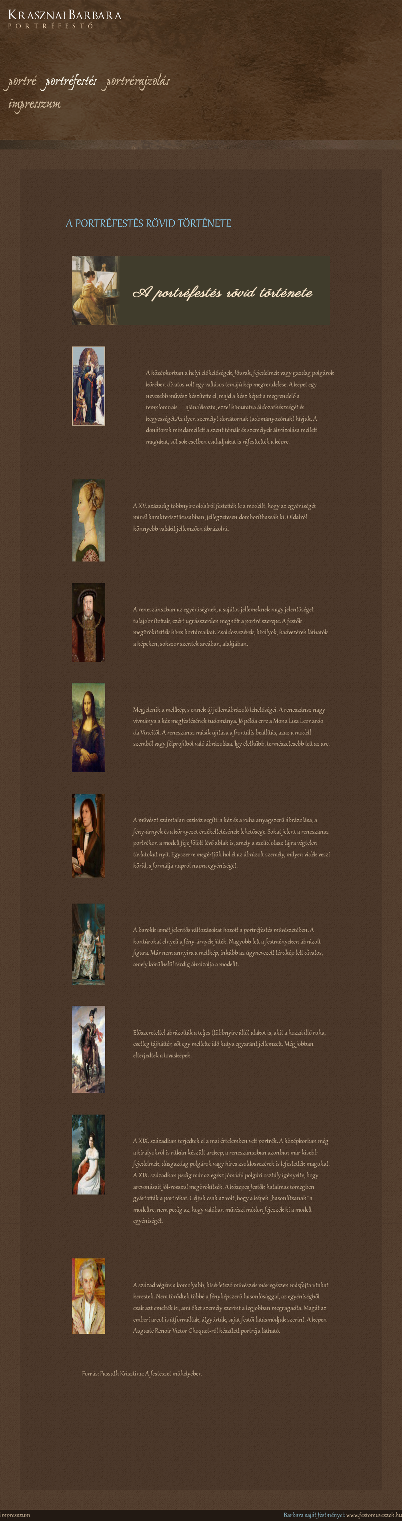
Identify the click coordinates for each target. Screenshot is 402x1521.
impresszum (34, 105)
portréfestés (70, 82)
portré (22, 82)
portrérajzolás (137, 82)
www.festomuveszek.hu (374, 1515)
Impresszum (15, 1515)
